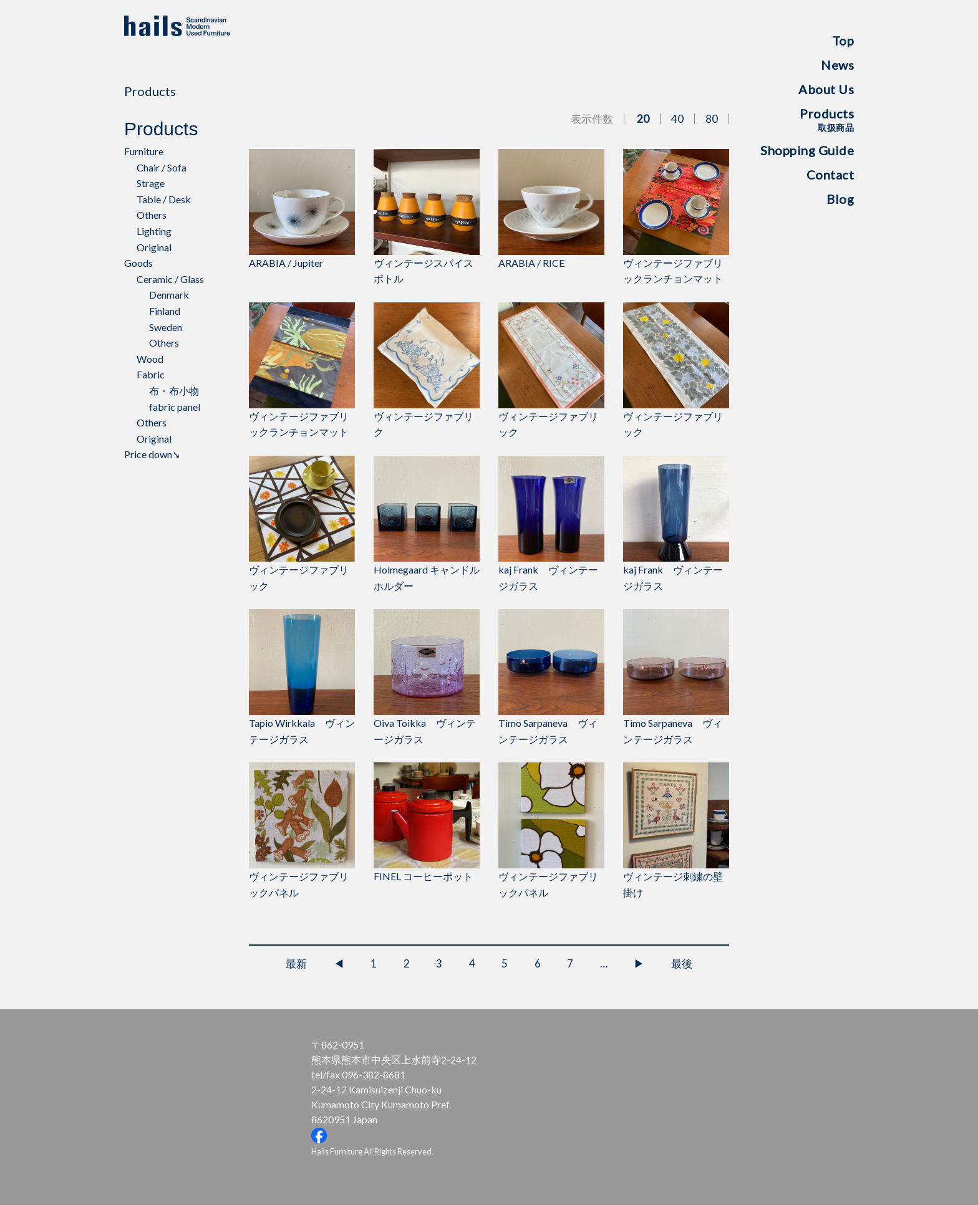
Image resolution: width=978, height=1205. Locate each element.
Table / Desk (164, 199)
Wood (150, 359)
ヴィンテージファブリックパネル (302, 830)
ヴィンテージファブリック (551, 370)
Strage (151, 183)
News (837, 64)
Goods (138, 263)
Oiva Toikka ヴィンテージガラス (427, 677)
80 (711, 118)
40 (677, 118)
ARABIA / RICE (551, 209)
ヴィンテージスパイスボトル (427, 217)
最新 (296, 963)
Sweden (165, 327)
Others (152, 215)
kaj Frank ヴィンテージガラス (551, 524)
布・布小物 (174, 390)
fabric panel (174, 407)
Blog (840, 198)
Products (827, 119)
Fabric (151, 374)
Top (843, 40)
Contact (830, 174)
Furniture (143, 151)
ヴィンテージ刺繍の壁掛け (676, 830)
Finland (164, 311)
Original (154, 247)
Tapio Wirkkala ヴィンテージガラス (302, 677)
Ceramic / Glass (170, 279)
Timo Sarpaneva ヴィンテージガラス (551, 677)
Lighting (154, 231)
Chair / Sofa (161, 167)
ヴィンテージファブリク (427, 370)
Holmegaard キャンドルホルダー (427, 524)
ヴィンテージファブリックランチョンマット (676, 217)
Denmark (169, 294)
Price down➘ (152, 454)
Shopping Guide (807, 150)
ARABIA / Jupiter (302, 209)
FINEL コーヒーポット (427, 822)
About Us (826, 89)
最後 (681, 963)
